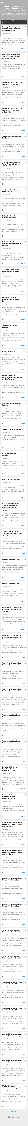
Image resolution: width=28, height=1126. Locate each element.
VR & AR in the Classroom (11, 479)
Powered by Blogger (14, 1117)
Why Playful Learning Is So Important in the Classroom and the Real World (11, 28)
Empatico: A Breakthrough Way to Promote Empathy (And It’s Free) (11, 164)
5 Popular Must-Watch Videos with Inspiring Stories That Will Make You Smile (12, 824)
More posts (14, 1111)
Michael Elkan (17, 1120)
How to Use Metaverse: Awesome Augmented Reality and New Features (12, 377)
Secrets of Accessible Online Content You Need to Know (12, 879)
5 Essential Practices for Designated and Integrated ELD (11, 271)
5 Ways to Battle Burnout (10, 559)
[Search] (26, 3)
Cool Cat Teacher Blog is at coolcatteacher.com (14, 7)
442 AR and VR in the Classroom (9, 454)
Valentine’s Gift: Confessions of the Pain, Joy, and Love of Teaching (12, 637)
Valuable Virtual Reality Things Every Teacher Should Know (12, 983)
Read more (23, 48)
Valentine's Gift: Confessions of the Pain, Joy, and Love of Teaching (12, 609)
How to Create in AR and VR (11, 429)
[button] (25, 27)
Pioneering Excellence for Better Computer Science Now (12, 931)
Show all (23, 21)
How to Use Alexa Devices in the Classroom (11, 137)
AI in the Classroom (8, 351)
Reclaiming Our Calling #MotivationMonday (9, 217)
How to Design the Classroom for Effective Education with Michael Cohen (12, 110)
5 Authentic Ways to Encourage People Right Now (12, 1087)
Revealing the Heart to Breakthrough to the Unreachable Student (9, 769)
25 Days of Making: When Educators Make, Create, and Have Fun (12, 533)
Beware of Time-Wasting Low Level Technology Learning (12, 1035)
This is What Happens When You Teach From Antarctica (11, 664)
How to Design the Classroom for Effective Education (12, 83)
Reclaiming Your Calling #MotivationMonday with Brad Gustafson (12, 243)
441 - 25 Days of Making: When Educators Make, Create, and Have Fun (10, 505)
